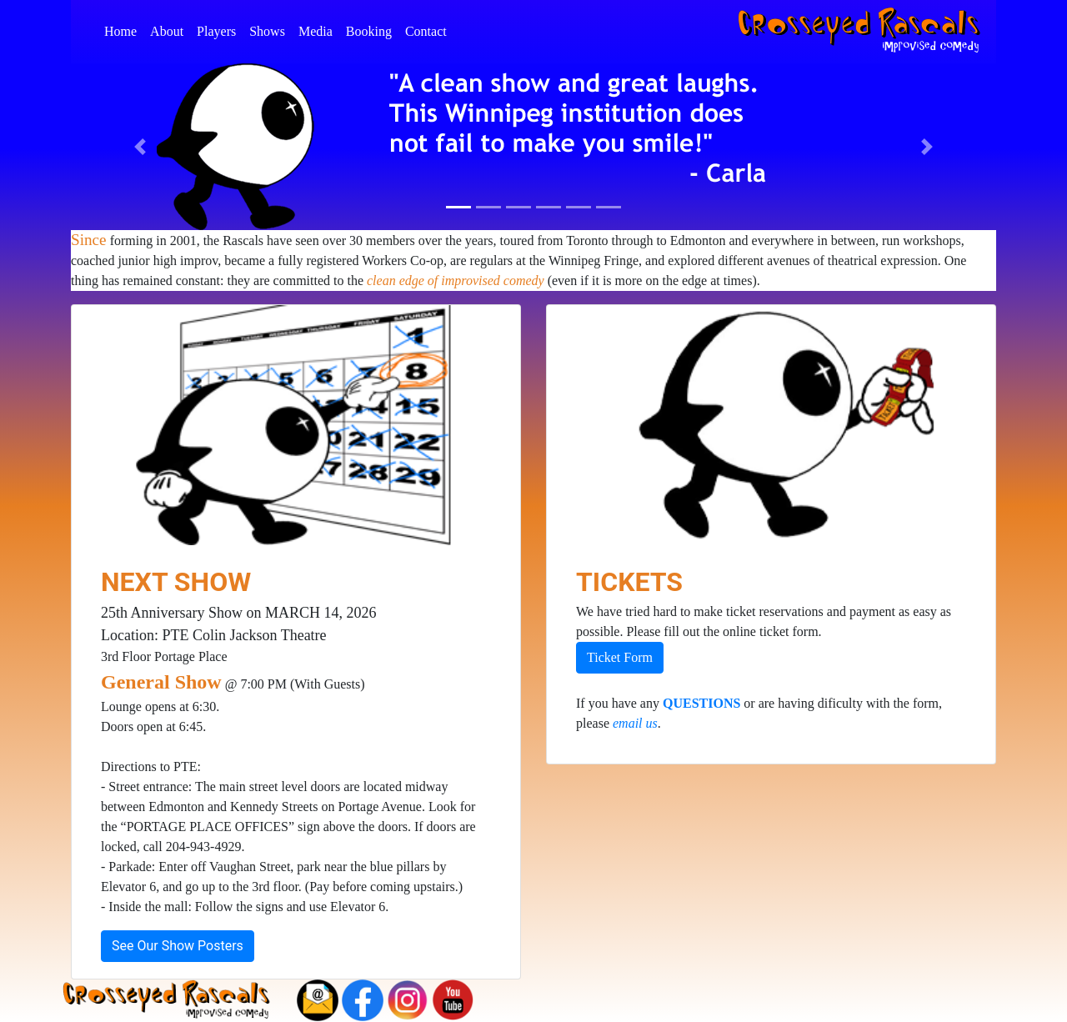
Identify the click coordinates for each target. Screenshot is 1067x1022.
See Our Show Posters (177, 946)
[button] (140, 146)
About (170, 29)
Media (318, 29)
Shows (270, 29)
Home (123, 29)
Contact (429, 29)
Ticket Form (620, 657)
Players (220, 29)
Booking (372, 29)
